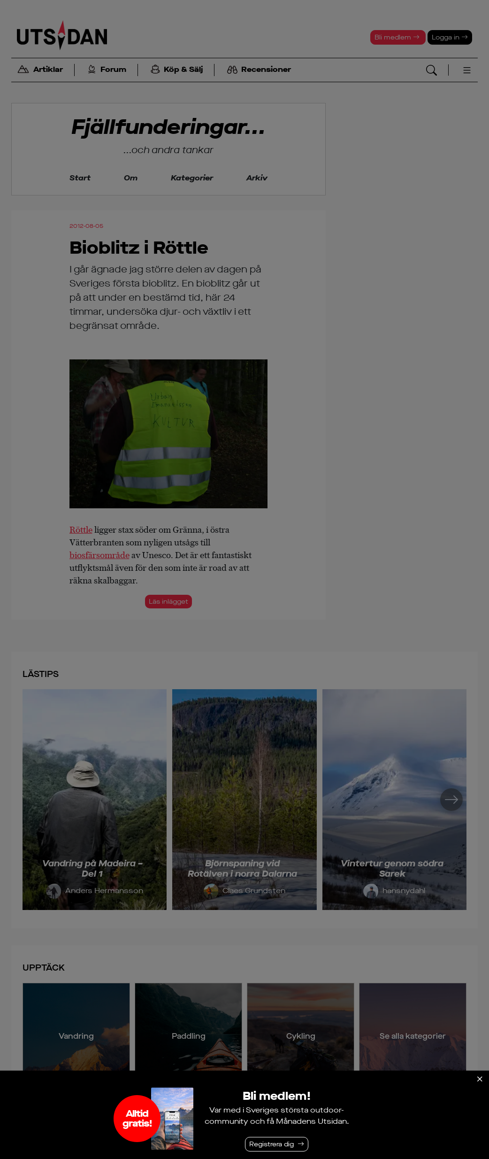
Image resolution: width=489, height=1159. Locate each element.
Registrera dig (271, 1144)
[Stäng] (479, 1079)
